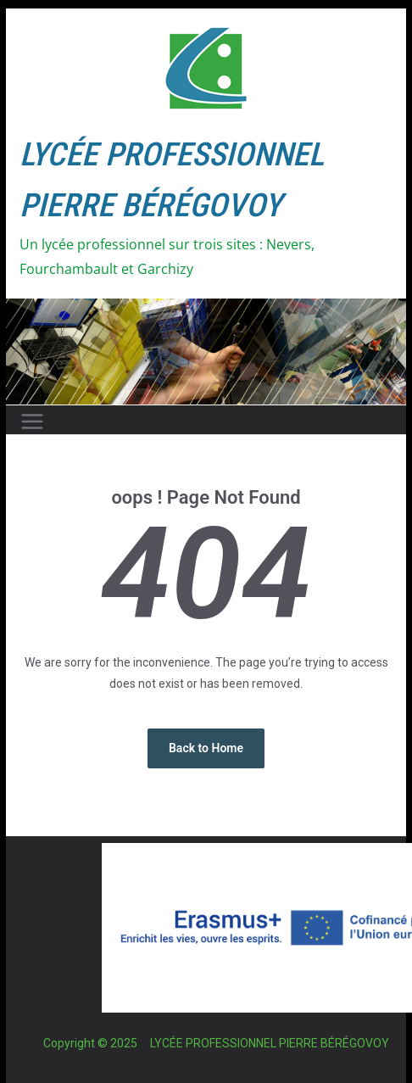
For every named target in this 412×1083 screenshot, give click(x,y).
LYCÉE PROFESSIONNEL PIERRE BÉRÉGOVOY (269, 1043)
